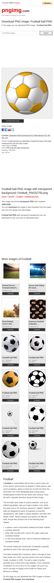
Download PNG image (12, 121)
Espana (17, 3)
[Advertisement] (27, 52)
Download (10, 293)
